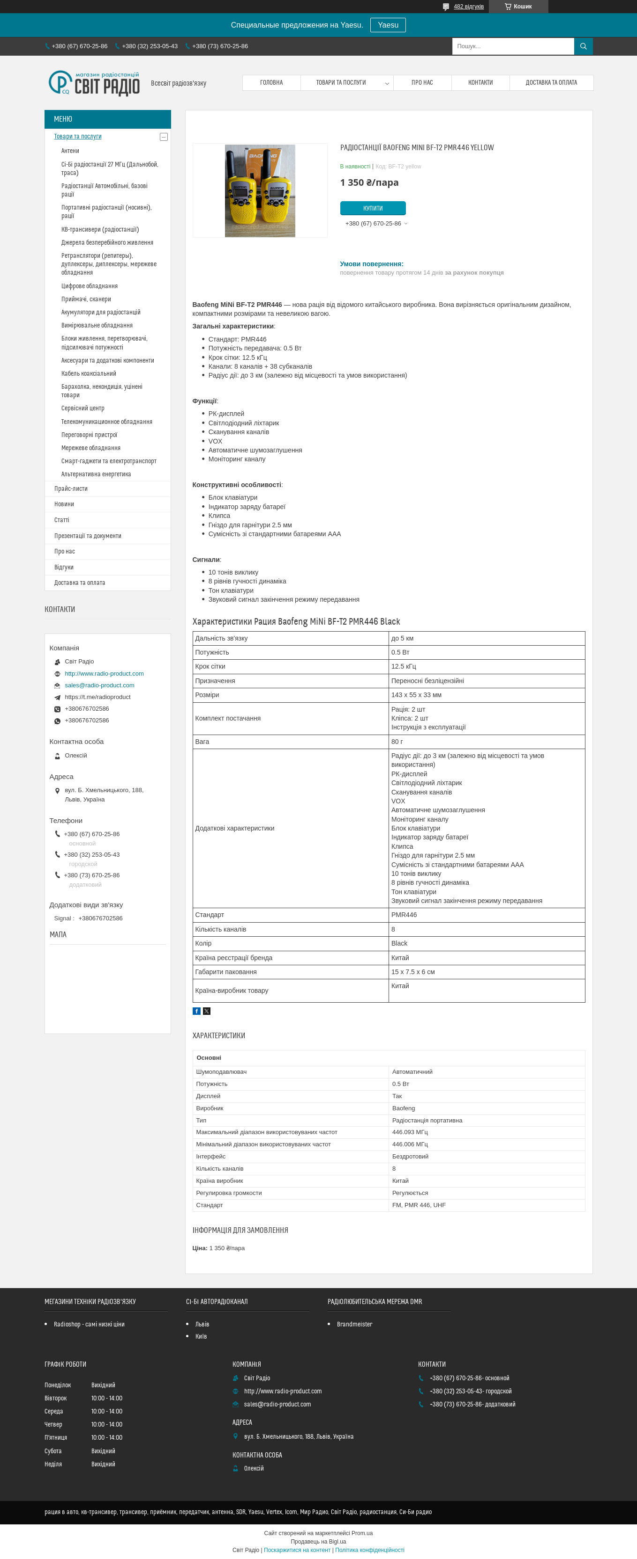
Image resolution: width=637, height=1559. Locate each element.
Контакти (480, 83)
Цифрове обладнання (89, 286)
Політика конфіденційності (370, 1550)
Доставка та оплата (551, 83)
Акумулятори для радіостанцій (101, 312)
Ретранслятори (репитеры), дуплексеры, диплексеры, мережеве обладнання (109, 264)
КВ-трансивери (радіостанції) (100, 229)
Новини (64, 504)
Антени (70, 151)
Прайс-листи (71, 489)
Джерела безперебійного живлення (107, 243)
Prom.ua (362, 1533)
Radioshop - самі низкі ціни (89, 1324)
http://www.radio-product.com (104, 673)
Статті (61, 520)
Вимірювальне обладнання (97, 325)
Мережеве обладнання (90, 448)
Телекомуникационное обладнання (106, 422)
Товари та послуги (341, 83)
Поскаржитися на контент (297, 1550)
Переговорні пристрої (89, 435)
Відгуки (64, 567)
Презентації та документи (87, 536)
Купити (373, 208)
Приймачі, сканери (86, 299)
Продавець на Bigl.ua (318, 1541)
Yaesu (388, 25)
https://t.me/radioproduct (98, 696)
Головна (271, 83)
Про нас (422, 83)
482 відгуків (469, 6)
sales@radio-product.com (100, 685)
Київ (201, 1336)
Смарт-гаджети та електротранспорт (109, 461)
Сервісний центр (83, 408)
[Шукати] (583, 46)
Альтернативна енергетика (96, 474)
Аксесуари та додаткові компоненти (107, 360)
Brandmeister (354, 1324)
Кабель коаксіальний (88, 374)
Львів (202, 1324)
